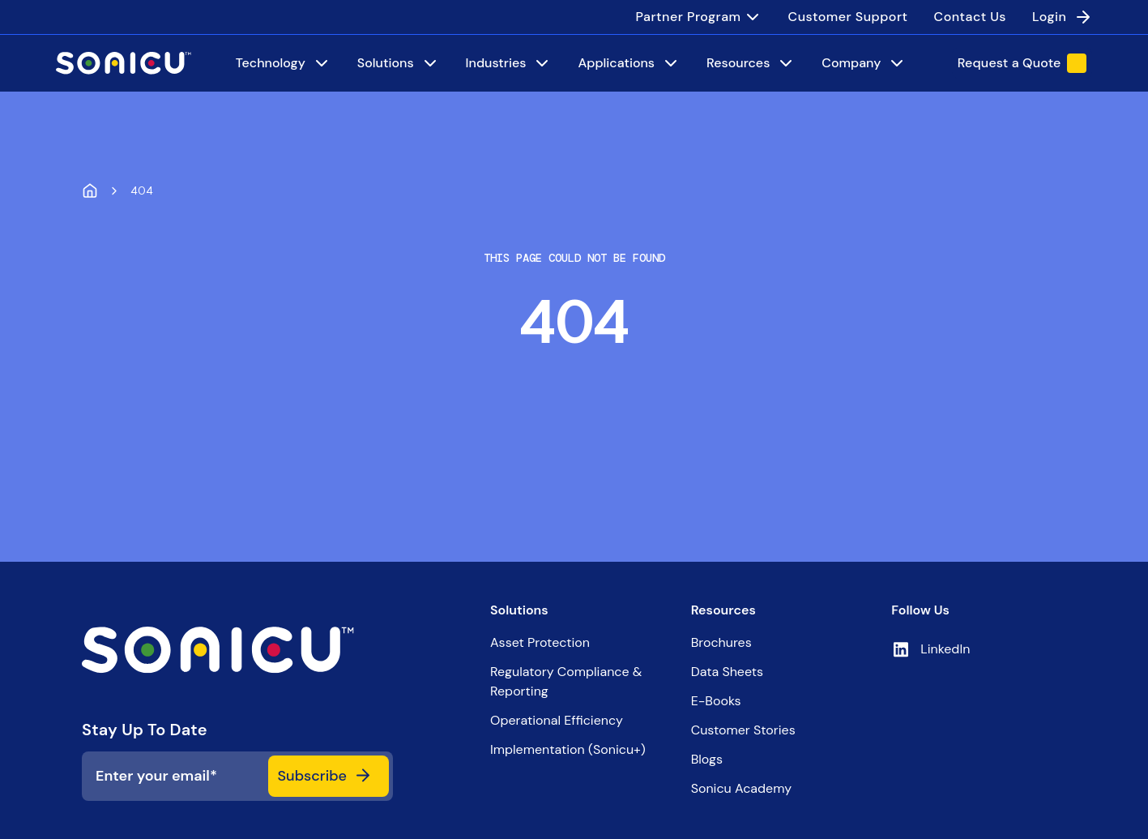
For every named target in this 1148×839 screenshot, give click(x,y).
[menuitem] (699, 17)
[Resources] (751, 63)
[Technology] (283, 63)
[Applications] (629, 63)
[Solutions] (398, 63)
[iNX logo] (237, 650)
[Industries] (509, 63)
